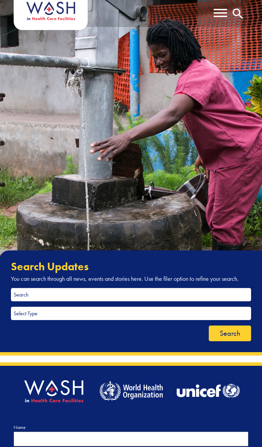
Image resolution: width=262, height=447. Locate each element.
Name (20, 427)
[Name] (131, 439)
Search (230, 333)
